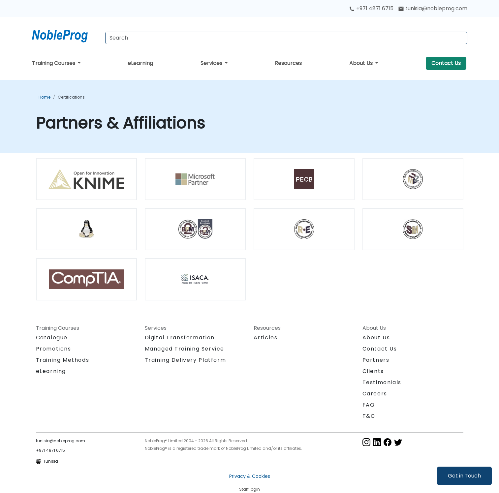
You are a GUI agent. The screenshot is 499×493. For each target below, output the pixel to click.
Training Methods (62, 360)
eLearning (140, 63)
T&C (368, 416)
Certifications (71, 97)
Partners (376, 360)
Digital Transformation (180, 337)
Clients (373, 371)
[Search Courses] (286, 38)
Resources (288, 63)
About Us (361, 63)
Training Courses (54, 63)
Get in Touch (464, 475)
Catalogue (52, 337)
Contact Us (446, 63)
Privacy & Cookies (249, 476)
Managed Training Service (184, 349)
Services (212, 63)
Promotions (53, 349)
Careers (374, 393)
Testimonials (381, 382)
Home (44, 97)
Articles (266, 337)
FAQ (368, 405)
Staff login (249, 489)
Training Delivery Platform (185, 360)
